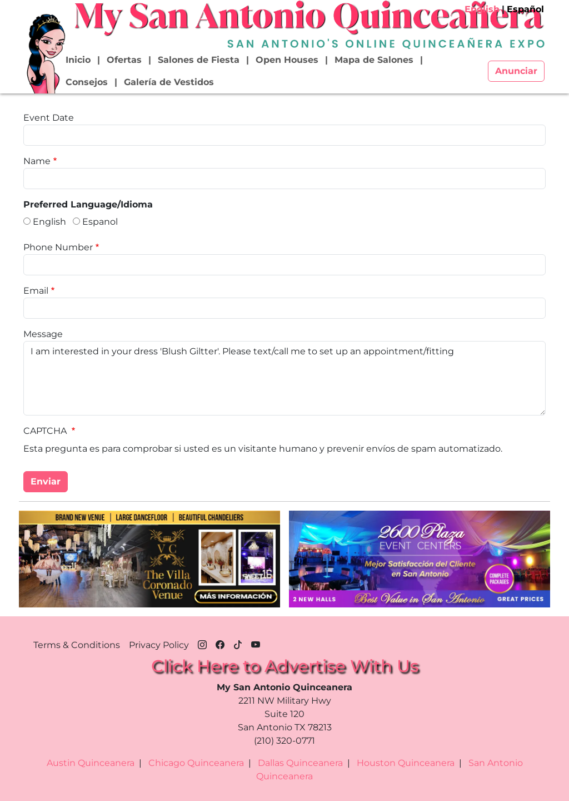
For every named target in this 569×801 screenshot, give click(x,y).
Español (525, 9)
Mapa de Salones (374, 60)
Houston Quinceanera (406, 763)
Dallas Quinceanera (300, 763)
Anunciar (516, 71)
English (482, 9)
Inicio (78, 60)
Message (43, 334)
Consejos (87, 82)
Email (35, 290)
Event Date (48, 117)
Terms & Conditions (76, 645)
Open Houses (287, 60)
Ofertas (124, 60)
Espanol (100, 221)
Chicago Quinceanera (196, 763)
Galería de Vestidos (169, 82)
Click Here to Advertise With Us (284, 666)
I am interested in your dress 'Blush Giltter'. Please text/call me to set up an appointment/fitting (284, 378)
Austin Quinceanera (90, 763)
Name (37, 161)
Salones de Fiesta (198, 60)
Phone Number (58, 247)
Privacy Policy (159, 645)
